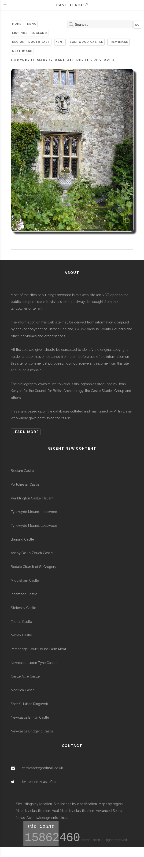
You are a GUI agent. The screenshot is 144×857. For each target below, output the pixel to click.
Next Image (22, 51)
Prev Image (118, 41)
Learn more (25, 432)
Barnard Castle (22, 539)
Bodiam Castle (22, 471)
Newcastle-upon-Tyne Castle (33, 663)
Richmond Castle (24, 594)
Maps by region (111, 804)
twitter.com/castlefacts (40, 782)
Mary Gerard (51, 60)
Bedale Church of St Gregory (33, 567)
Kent (59, 41)
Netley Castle (21, 635)
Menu (32, 23)
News (20, 818)
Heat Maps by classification (73, 811)
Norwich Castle (23, 690)
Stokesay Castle (23, 608)
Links (63, 818)
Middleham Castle (25, 580)
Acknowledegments (42, 818)
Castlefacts (72, 5)
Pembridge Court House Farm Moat (38, 649)
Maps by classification (33, 811)
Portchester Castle (25, 484)
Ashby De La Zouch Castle (32, 553)
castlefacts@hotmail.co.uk (42, 768)
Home (17, 23)
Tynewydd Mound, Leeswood (34, 512)
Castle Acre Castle (25, 676)
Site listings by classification (75, 804)
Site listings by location (34, 804)
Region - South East (31, 41)
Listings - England (29, 33)
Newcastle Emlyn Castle (30, 717)
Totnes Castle (21, 622)
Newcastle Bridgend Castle (32, 731)
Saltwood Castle (86, 41)
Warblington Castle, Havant (32, 498)
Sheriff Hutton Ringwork (29, 704)
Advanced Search (109, 811)
